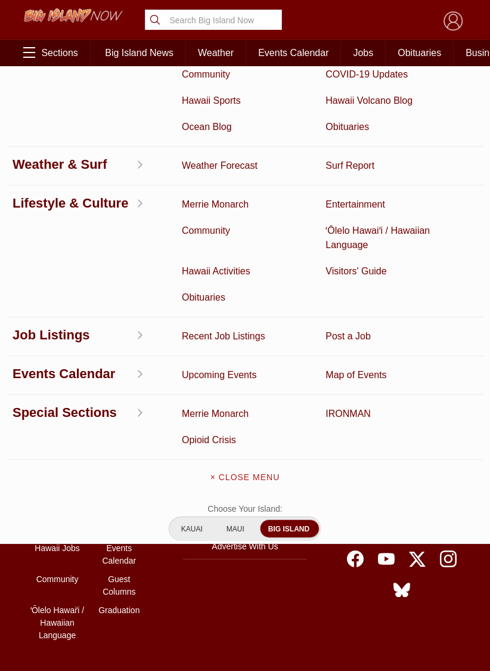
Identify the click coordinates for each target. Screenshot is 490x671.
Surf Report (57, 517)
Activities (57, 443)
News (57, 480)
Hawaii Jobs (57, 548)
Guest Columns (119, 585)
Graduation (118, 610)
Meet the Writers (245, 521)
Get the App (245, 471)
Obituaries (419, 53)
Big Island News (139, 53)
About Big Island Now (245, 446)
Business (119, 443)
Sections (50, 52)
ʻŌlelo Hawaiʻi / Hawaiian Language (57, 622)
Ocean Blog (119, 480)
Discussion (57, 461)
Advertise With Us (245, 546)
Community (57, 579)
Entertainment (119, 461)
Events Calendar (293, 53)
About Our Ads (431, 529)
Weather (216, 53)
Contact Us (244, 496)
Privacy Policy (372, 529)
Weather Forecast (119, 523)
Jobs (363, 53)
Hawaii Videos (57, 498)
